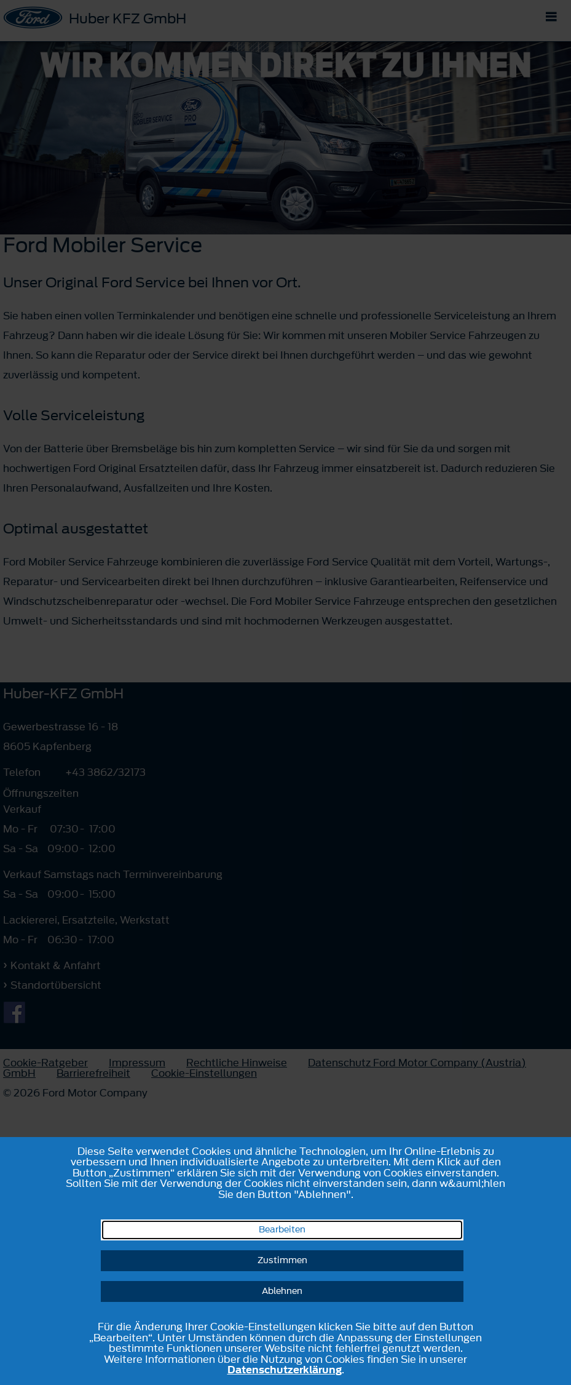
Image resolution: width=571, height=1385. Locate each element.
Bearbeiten (282, 1229)
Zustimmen (282, 1260)
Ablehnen (282, 1291)
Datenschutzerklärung (284, 1369)
